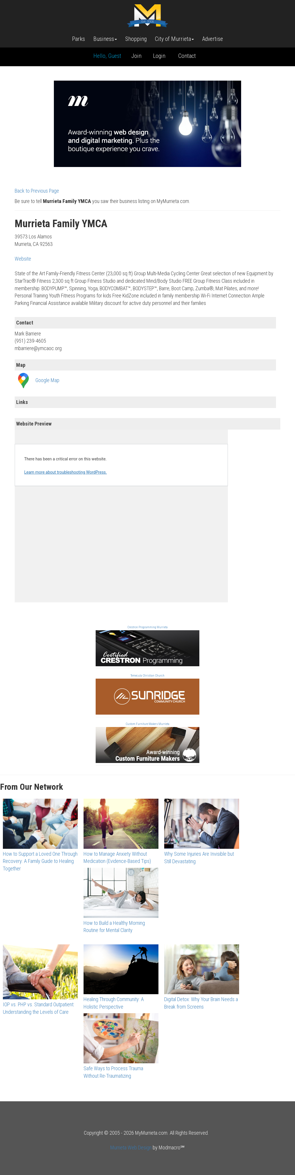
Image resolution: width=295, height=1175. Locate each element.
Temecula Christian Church (147, 675)
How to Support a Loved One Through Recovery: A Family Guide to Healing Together (40, 861)
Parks (78, 38)
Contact (187, 55)
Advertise (212, 38)
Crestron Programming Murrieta (147, 627)
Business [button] (105, 38)
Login (159, 55)
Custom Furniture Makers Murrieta (147, 724)
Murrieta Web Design (131, 1147)
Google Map (47, 380)
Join (136, 55)
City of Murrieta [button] (174, 38)
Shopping (136, 38)
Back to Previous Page (37, 191)
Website (23, 259)
